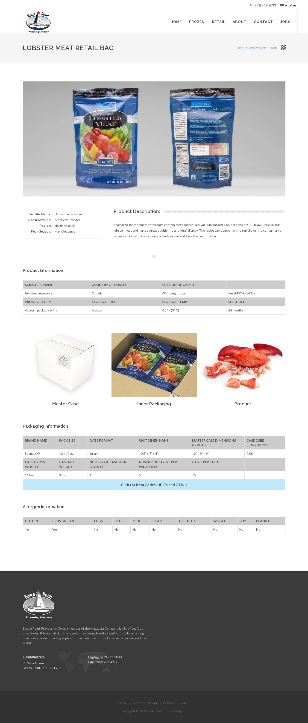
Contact (169, 703)
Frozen (137, 703)
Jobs (184, 703)
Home (122, 703)
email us (290, 5)
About (152, 703)
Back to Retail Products (252, 47)
